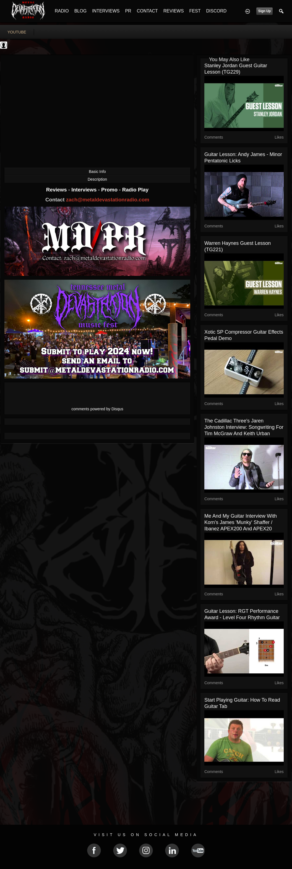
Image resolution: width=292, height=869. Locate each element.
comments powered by (97, 409)
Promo (110, 190)
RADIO (62, 11)
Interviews (84, 190)
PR (128, 11)
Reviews (57, 190)
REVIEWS (173, 11)
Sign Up (264, 11)
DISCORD (216, 11)
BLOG (80, 11)
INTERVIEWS (105, 11)
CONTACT (147, 11)
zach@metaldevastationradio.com (107, 200)
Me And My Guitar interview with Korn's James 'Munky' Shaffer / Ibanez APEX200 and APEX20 (240, 522)
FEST (195, 11)
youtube (16, 32)
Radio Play (135, 190)
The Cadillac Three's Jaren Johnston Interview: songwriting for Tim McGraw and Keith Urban (243, 427)
